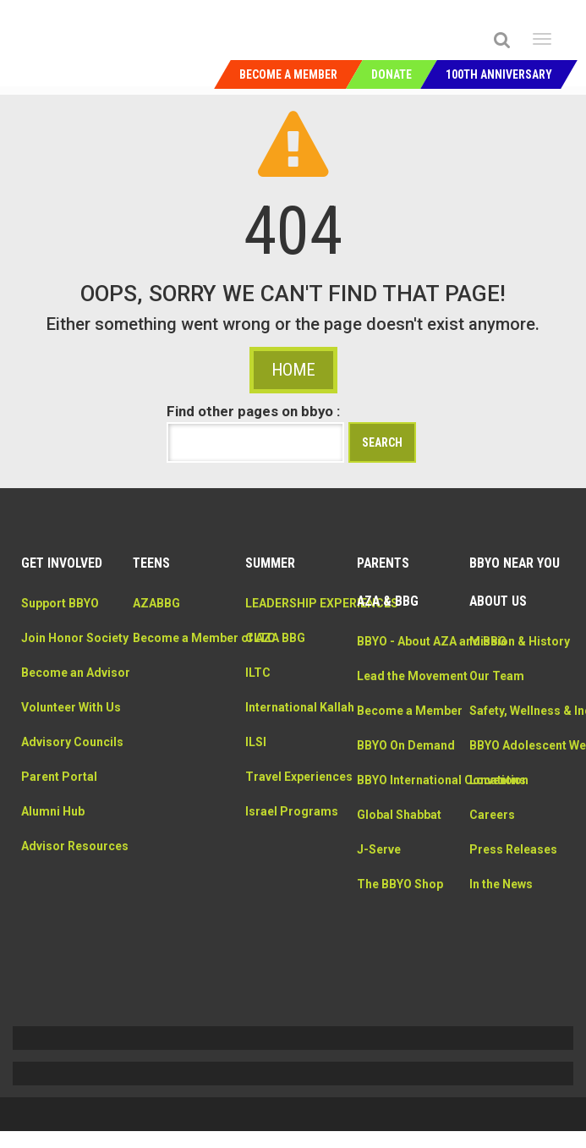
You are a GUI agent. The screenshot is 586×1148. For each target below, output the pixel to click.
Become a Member (288, 74)
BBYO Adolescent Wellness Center (515, 815)
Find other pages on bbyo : (253, 428)
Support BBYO (60, 620)
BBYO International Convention (393, 885)
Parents (383, 580)
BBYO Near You (514, 580)
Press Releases (513, 937)
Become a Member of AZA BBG (177, 672)
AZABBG (156, 620)
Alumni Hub (53, 899)
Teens (151, 580)
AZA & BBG (388, 618)
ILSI (255, 794)
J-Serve (379, 973)
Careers (492, 902)
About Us (498, 618)
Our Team (496, 710)
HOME (293, 386)
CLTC (260, 672)
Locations (497, 868)
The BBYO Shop (400, 1007)
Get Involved (61, 580)
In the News (501, 972)
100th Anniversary (499, 74)
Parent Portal (59, 864)
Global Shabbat (399, 938)
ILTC (258, 707)
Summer (270, 580)
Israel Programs (291, 881)
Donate (391, 74)
